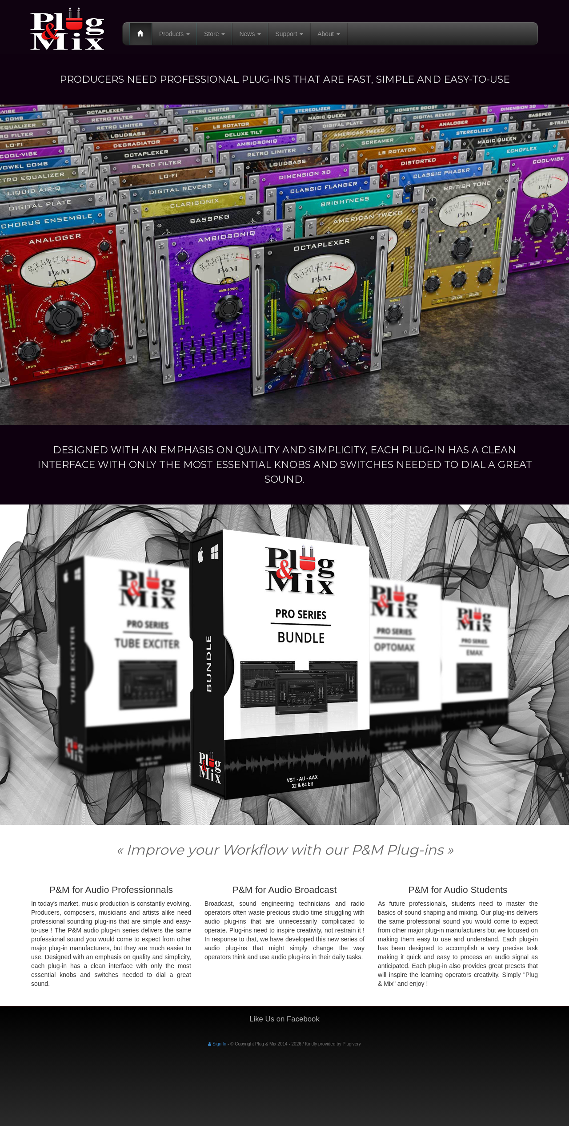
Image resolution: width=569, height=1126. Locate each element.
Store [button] (214, 33)
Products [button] (174, 33)
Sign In (217, 1043)
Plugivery (352, 1043)
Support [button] (289, 33)
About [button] (328, 33)
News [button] (250, 33)
